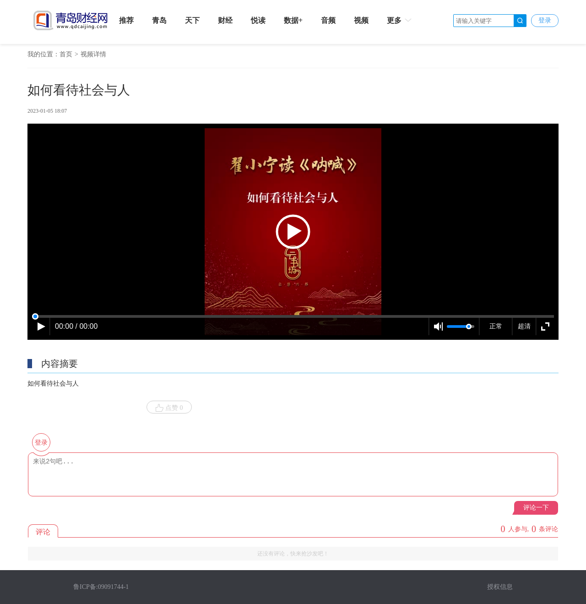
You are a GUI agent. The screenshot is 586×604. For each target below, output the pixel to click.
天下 (192, 20)
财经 (225, 20)
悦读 (258, 20)
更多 (400, 20)
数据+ (293, 20)
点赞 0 (169, 408)
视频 (361, 20)
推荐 (126, 20)
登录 (544, 20)
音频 (328, 20)
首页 (66, 54)
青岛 (159, 20)
